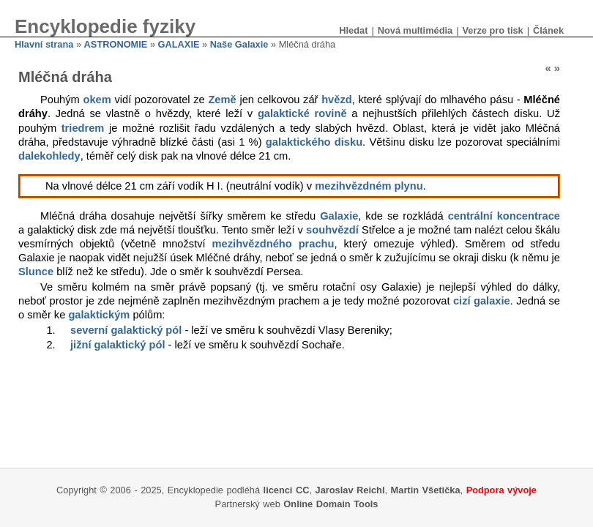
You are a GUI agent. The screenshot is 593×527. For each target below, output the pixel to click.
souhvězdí (332, 230)
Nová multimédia (415, 30)
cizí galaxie (481, 301)
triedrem (83, 128)
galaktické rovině (302, 113)
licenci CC (287, 490)
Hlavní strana (44, 44)
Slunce (35, 271)
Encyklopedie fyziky (105, 26)
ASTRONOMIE (116, 44)
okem (97, 99)
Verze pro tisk (492, 30)
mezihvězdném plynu (368, 186)
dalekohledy (49, 156)
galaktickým (99, 315)
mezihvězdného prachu (273, 244)
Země (222, 99)
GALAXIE (179, 44)
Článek (548, 30)
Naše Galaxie (239, 44)
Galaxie (339, 216)
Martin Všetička (425, 490)
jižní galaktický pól (117, 345)
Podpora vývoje (501, 490)
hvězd (336, 99)
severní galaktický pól (126, 330)
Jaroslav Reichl (350, 490)
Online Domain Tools (330, 503)
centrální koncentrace (504, 216)
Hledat (353, 30)
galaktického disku (314, 142)
